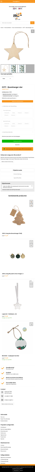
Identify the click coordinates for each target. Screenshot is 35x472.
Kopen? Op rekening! (5, 418)
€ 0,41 (5, 316)
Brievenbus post (4, 431)
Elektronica (3, 433)
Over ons (2, 417)
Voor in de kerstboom (17, 27)
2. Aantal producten (7, 132)
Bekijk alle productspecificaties (9, 98)
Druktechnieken (4, 420)
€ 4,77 (5, 276)
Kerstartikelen (8, 27)
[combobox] (15, 22)
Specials (2, 438)
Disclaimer (3, 463)
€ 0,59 (5, 358)
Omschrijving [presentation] (17, 174)
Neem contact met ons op (7, 161)
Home (2, 27)
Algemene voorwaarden (6, 457)
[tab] (17, 170)
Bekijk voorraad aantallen (17, 101)
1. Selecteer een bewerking (9, 106)
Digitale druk (3, 435)
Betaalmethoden (4, 449)
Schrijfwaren (3, 427)
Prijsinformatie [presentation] (17, 170)
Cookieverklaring (4, 459)
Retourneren (3, 451)
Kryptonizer (3, 437)
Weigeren (21, 470)
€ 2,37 (5, 235)
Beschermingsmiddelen (6, 429)
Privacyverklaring (4, 461)
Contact (2, 445)
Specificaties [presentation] (17, 178)
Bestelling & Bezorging (6, 447)
